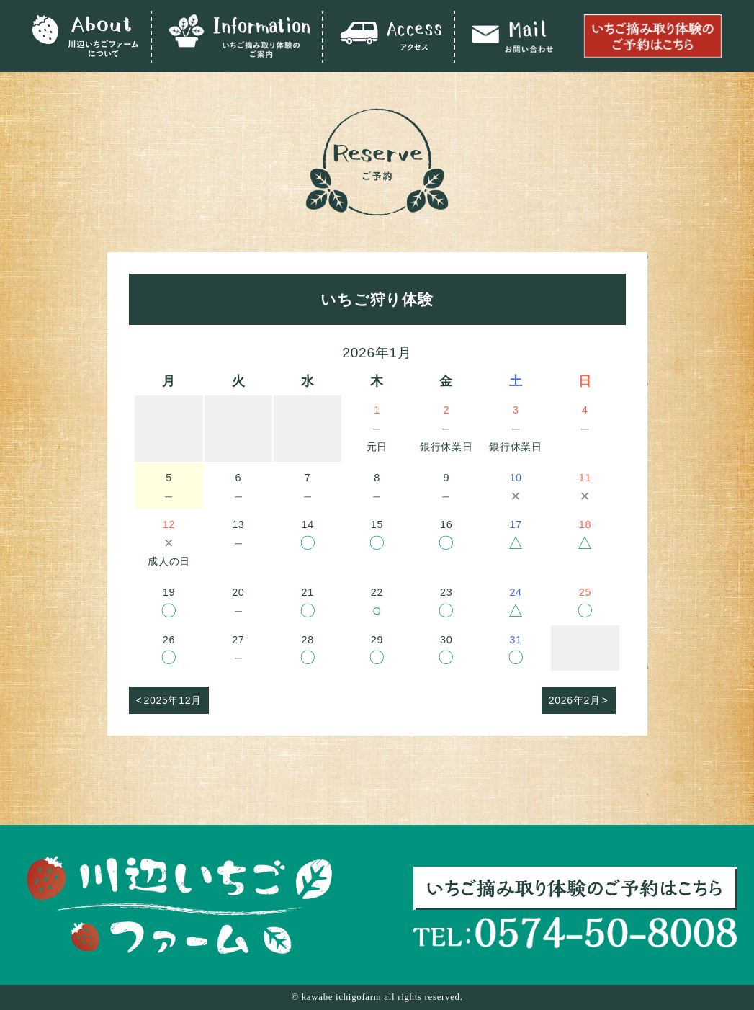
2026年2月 (575, 700)
